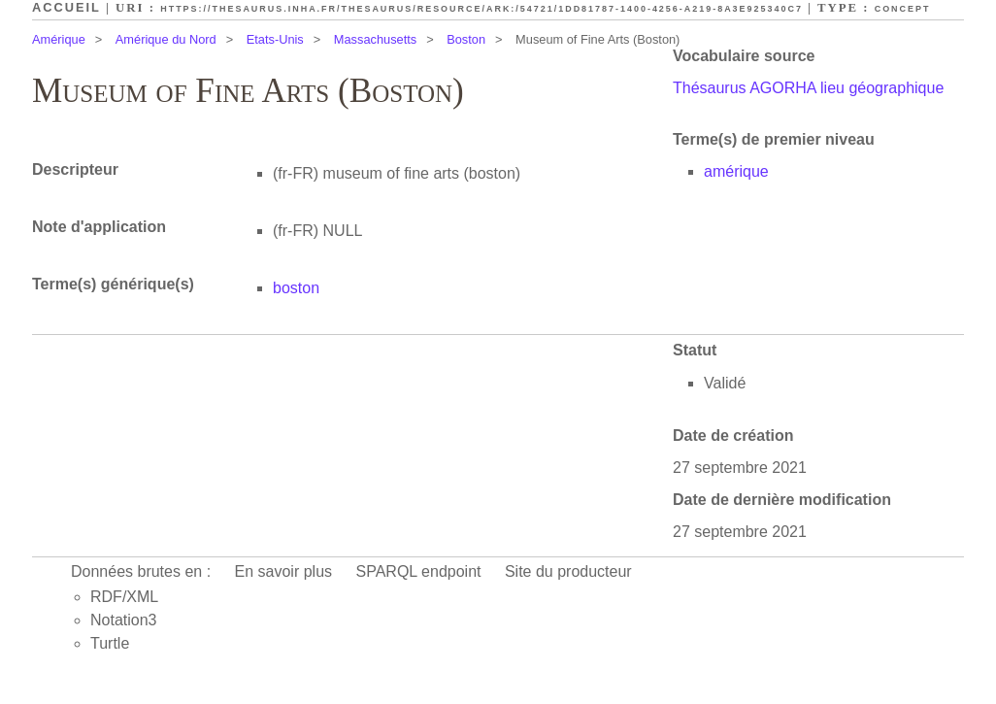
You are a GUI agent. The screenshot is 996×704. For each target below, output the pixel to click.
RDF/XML (124, 596)
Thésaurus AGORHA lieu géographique (808, 88)
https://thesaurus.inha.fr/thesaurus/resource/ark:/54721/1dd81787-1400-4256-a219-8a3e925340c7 (481, 9)
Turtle (109, 643)
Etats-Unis (275, 39)
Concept (903, 9)
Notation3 (123, 620)
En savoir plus (284, 571)
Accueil (66, 7)
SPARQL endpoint (418, 571)
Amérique (58, 39)
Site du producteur (568, 571)
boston (296, 288)
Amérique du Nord (166, 39)
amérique (736, 171)
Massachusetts (375, 39)
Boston (466, 39)
